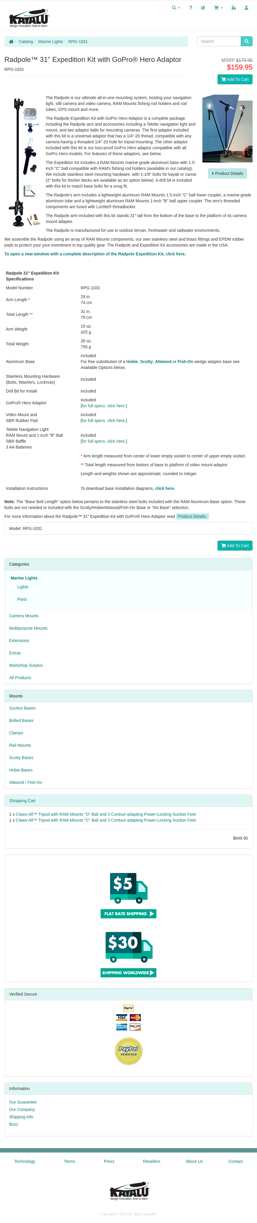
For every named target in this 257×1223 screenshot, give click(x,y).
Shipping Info (21, 1116)
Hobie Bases (20, 770)
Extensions (19, 640)
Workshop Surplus (26, 665)
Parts (21, 599)
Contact (235, 1161)
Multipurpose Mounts (28, 628)
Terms (69, 1161)
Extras (15, 653)
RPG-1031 (78, 41)
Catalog (26, 41)
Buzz (13, 1124)
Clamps (16, 732)
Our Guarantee (23, 1102)
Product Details (227, 173)
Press (109, 1161)
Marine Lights (50, 41)
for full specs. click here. (104, 405)
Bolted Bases (21, 720)
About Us (194, 1161)
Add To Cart (235, 79)
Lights (21, 587)
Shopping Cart (22, 800)
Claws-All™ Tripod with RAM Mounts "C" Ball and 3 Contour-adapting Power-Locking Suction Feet (106, 820)
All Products (20, 677)
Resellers (151, 1161)
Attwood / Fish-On (25, 782)
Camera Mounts (24, 615)
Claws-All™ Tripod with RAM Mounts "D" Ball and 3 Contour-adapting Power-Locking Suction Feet (106, 814)
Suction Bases (22, 708)
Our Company (22, 1109)
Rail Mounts (20, 745)
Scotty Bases (21, 757)
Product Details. (192, 516)
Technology (24, 1161)
